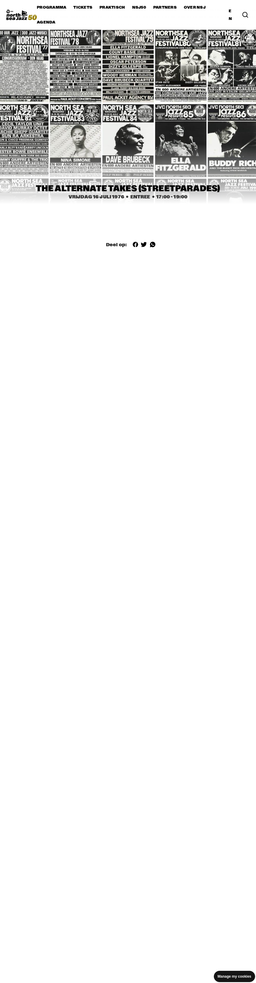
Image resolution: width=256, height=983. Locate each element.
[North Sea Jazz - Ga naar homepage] (21, 14)
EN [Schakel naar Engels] (230, 14)
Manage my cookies (234, 976)
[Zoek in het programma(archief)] (245, 15)
